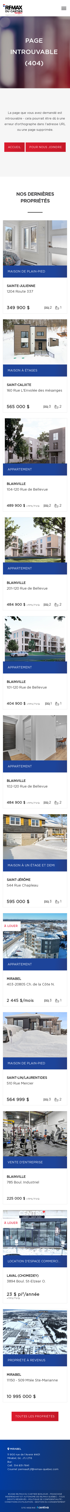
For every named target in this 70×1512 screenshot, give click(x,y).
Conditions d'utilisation (19, 1502)
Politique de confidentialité (45, 1499)
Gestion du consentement (50, 1502)
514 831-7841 (21, 1465)
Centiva (43, 1507)
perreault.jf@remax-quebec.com (38, 1469)
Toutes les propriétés (35, 1416)
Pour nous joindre (45, 147)
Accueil (14, 147)
